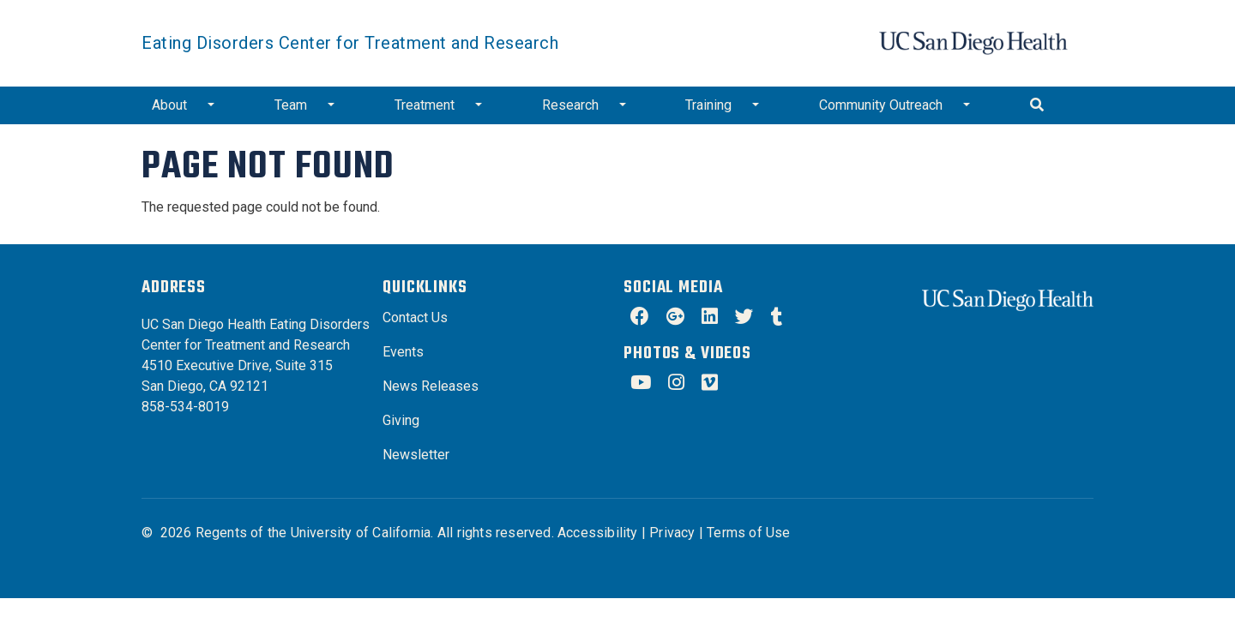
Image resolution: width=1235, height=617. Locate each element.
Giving (401, 420)
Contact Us (415, 317)
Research (570, 105)
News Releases (431, 386)
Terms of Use (748, 532)
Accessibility (597, 532)
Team (290, 105)
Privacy (672, 532)
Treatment (425, 105)
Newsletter (416, 454)
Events (403, 352)
